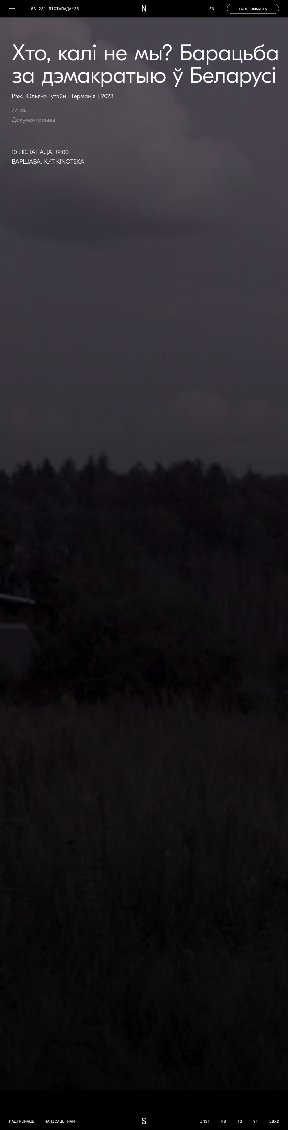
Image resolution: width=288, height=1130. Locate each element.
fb (223, 1121)
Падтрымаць (21, 1121)
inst (205, 1121)
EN (211, 8)
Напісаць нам (59, 1121)
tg (239, 1121)
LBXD (274, 1121)
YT (255, 1121)
